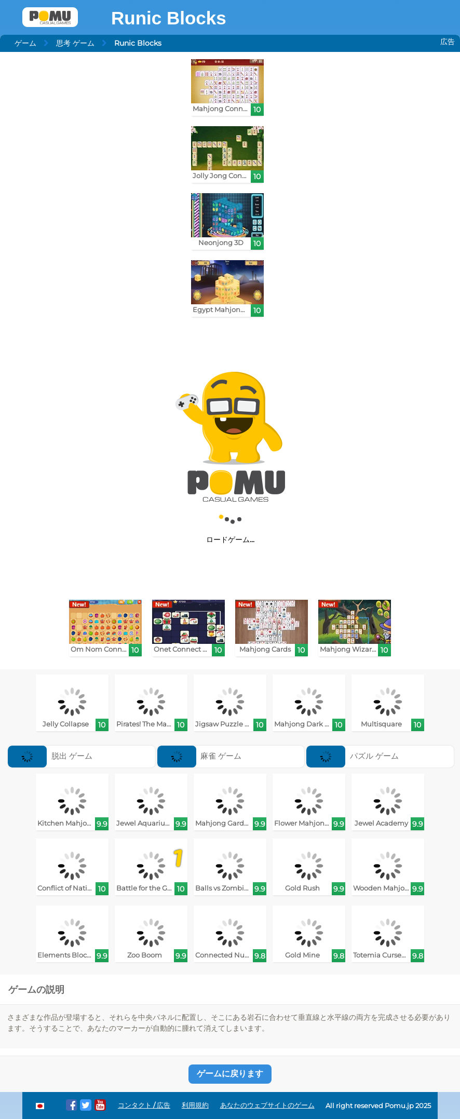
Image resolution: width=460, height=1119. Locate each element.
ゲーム (25, 43)
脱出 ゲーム (50, 756)
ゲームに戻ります (230, 1073)
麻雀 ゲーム (199, 756)
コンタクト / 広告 (144, 1105)
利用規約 (195, 1105)
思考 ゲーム (75, 43)
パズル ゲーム (352, 756)
